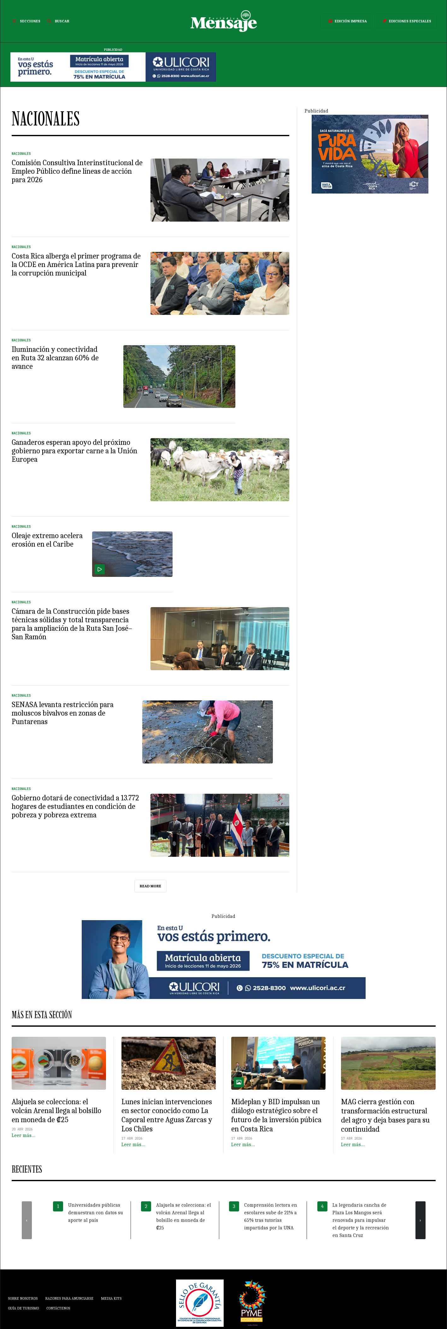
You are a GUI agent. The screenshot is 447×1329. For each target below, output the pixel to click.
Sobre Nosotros (23, 1298)
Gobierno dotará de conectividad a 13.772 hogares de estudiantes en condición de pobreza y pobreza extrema (75, 806)
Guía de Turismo (23, 1308)
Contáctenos (58, 1308)
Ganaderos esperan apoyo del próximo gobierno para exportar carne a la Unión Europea (74, 451)
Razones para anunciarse (69, 1298)
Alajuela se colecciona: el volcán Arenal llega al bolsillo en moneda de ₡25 (56, 1110)
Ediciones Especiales (405, 21)
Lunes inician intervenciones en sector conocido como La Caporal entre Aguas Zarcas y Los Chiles (166, 1115)
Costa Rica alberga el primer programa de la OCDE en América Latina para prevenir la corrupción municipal (76, 264)
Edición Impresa (346, 21)
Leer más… (23, 1135)
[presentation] (27, 1220)
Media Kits (111, 1298)
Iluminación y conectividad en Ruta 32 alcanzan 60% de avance (55, 358)
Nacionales (21, 154)
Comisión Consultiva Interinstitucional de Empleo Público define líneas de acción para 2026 (77, 171)
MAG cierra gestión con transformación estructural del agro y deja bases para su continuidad (385, 1115)
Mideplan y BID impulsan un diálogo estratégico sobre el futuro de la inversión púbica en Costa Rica (276, 1115)
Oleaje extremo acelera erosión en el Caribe (47, 539)
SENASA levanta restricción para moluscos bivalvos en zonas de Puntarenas (63, 713)
